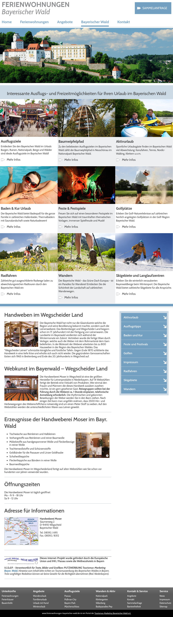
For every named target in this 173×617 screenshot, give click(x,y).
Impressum (164, 599)
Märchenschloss (71, 606)
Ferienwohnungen (34, 22)
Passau (67, 596)
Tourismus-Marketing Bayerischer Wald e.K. (112, 613)
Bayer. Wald (11, 570)
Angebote (65, 22)
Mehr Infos (13, 159)
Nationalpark (101, 596)
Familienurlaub (40, 599)
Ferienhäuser (8, 599)
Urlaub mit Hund (40, 603)
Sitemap (163, 606)
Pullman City (70, 599)
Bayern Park (69, 603)
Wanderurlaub (39, 596)
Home (7, 22)
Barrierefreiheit (134, 606)
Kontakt (123, 22)
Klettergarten (102, 599)
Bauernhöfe (7, 603)
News (162, 596)
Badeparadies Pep (104, 606)
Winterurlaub (39, 606)
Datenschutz (165, 603)
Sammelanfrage (154, 8)
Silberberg (100, 603)
